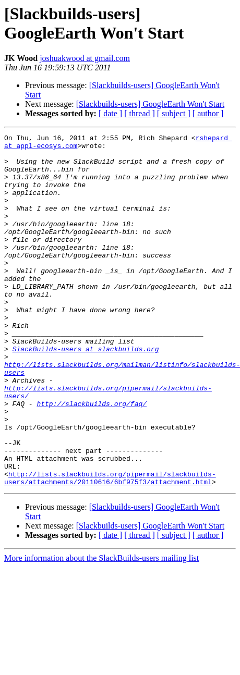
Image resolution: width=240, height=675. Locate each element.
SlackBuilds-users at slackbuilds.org (86, 392)
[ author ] (208, 113)
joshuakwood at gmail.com (85, 58)
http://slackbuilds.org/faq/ (92, 458)
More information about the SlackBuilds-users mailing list (101, 628)
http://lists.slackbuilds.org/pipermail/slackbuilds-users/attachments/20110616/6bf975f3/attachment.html (110, 547)
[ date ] (110, 113)
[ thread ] (139, 113)
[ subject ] (173, 113)
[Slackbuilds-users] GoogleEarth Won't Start (150, 104)
